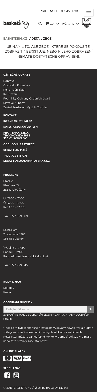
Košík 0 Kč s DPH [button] (87, 20)
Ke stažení (10, 94)
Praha (7, 292)
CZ (52, 24)
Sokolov (8, 288)
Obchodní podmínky (16, 85)
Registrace (71, 11)
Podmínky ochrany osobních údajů (26, 98)
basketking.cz (15, 38)
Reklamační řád (14, 89)
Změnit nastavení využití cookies (25, 107)
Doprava (9, 81)
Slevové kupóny (14, 103)
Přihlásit (48, 11)
